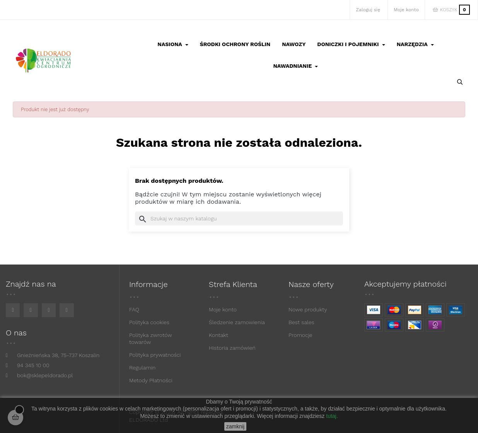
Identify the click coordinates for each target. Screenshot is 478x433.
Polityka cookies (149, 322)
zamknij (235, 426)
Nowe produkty (308, 309)
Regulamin (142, 367)
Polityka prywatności (155, 355)
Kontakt (218, 335)
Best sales (301, 322)
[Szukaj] (239, 218)
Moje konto (223, 309)
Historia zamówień (232, 348)
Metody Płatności (150, 380)
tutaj (331, 416)
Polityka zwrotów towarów (150, 338)
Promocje (300, 335)
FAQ (134, 309)
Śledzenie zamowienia (237, 322)
